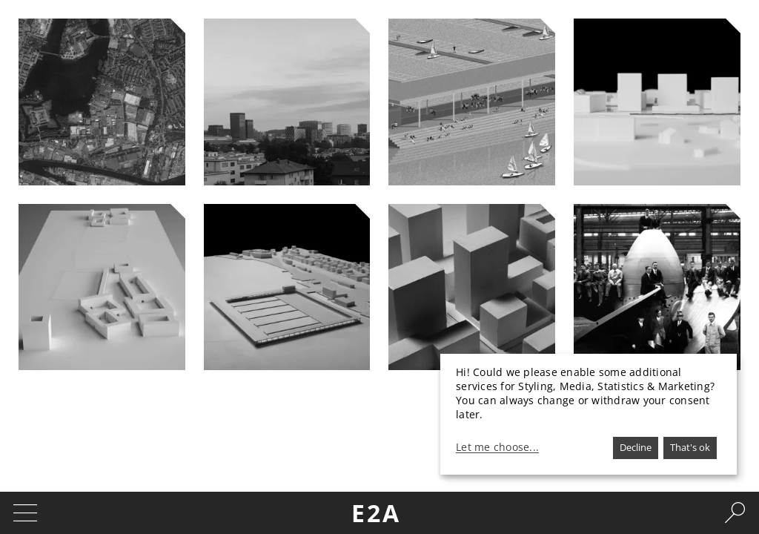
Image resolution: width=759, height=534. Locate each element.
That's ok (690, 447)
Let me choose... (497, 447)
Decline (636, 447)
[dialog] (588, 414)
